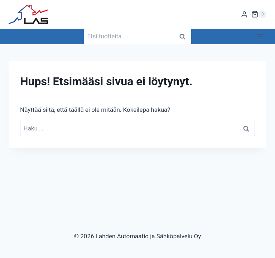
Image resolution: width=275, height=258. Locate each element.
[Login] (244, 14)
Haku (184, 36)
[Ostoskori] (258, 14)
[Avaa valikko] (259, 36)
